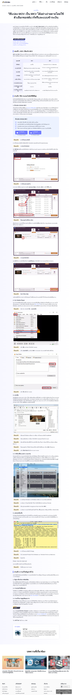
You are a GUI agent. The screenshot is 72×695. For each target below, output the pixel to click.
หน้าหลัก (4, 5)
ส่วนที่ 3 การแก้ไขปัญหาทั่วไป (19, 45)
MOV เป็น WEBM (34, 595)
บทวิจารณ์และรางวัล (48, 691)
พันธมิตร (45, 693)
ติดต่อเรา (45, 689)
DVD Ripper (4, 691)
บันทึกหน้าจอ (4, 689)
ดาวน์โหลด (52, 2)
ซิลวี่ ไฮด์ (17, 620)
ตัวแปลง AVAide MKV (31, 107)
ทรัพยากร (59, 2)
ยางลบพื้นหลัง (18, 691)
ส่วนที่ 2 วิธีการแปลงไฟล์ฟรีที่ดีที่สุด (20, 43)
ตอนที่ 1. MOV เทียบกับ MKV (19, 41)
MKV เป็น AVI (38, 304)
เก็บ (46, 2)
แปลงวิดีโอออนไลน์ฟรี (20, 693)
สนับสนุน (66, 2)
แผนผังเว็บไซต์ (34, 691)
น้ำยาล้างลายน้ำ (19, 689)
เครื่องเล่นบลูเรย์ (5, 693)
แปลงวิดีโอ (14, 5)
